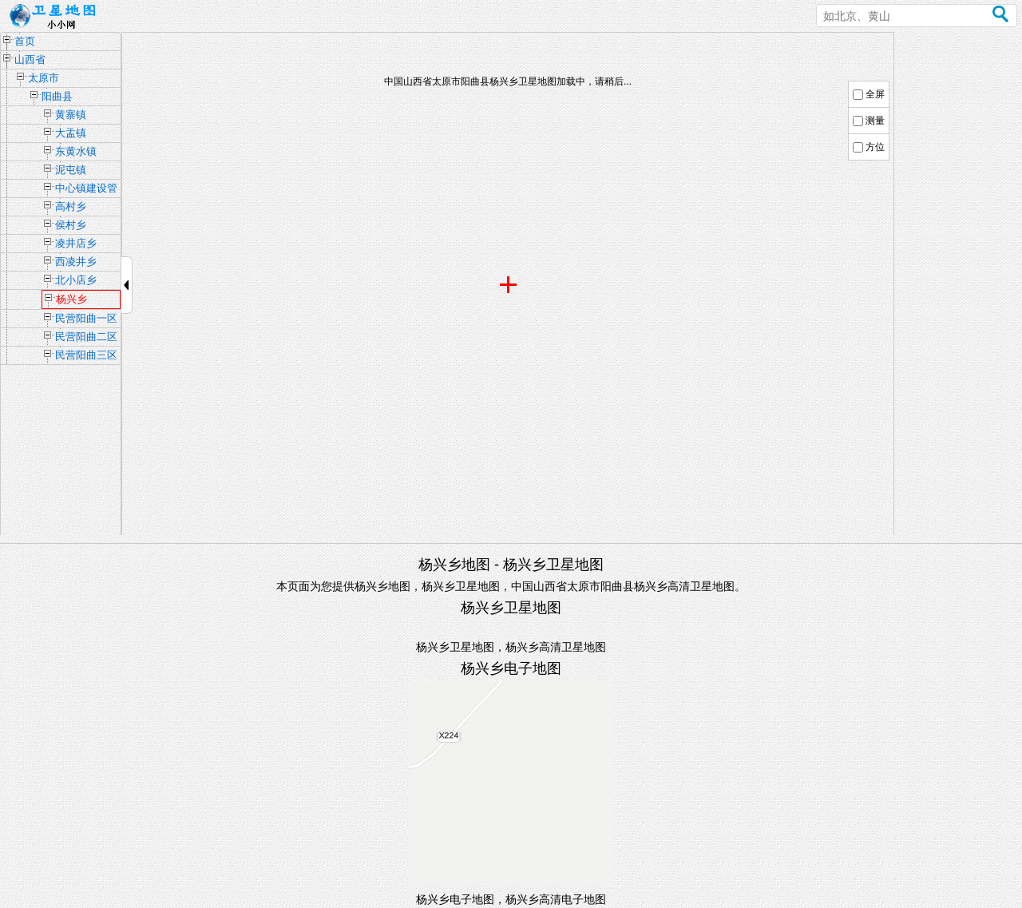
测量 (875, 120)
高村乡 (70, 206)
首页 (24, 41)
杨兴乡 (71, 299)
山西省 (30, 59)
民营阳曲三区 (86, 355)
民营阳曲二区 (86, 337)
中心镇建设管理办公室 (86, 189)
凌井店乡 (76, 243)
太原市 (43, 78)
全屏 (875, 94)
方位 (875, 147)
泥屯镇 (70, 170)
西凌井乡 (76, 262)
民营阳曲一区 (86, 318)
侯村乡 (70, 225)
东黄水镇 (76, 151)
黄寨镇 (70, 115)
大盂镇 (70, 133)
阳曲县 (57, 96)
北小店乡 (76, 280)
